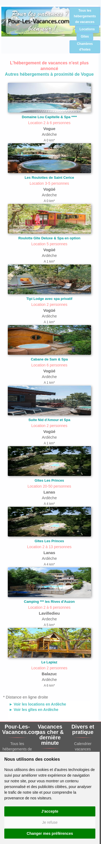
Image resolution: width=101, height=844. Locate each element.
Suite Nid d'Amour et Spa (49, 420)
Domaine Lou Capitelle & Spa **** (49, 117)
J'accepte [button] (49, 811)
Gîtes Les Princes (49, 480)
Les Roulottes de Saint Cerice (49, 178)
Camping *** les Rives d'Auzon (49, 602)
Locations (87, 29)
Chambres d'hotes (85, 46)
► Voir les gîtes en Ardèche (33, 709)
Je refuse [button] (50, 822)
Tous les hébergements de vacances (85, 16)
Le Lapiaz (49, 662)
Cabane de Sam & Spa (49, 359)
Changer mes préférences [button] (50, 833)
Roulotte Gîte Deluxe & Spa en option (49, 238)
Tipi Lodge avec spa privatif (49, 299)
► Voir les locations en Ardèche (37, 704)
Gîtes (85, 36)
